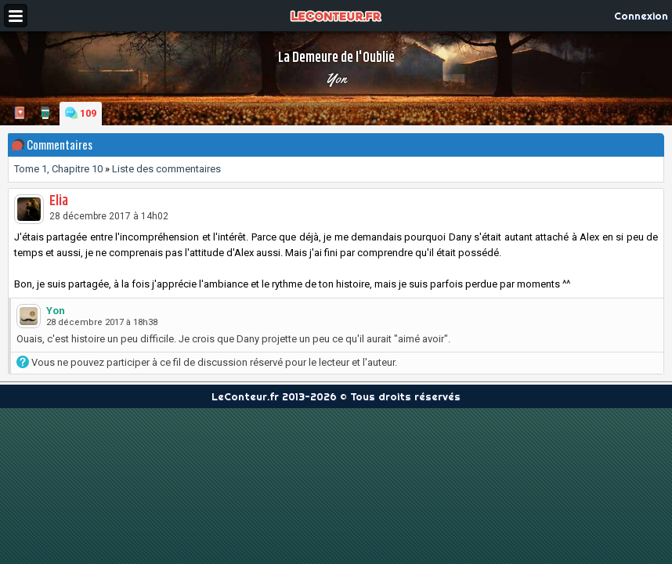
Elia (58, 201)
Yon (336, 78)
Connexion (641, 15)
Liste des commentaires (166, 169)
